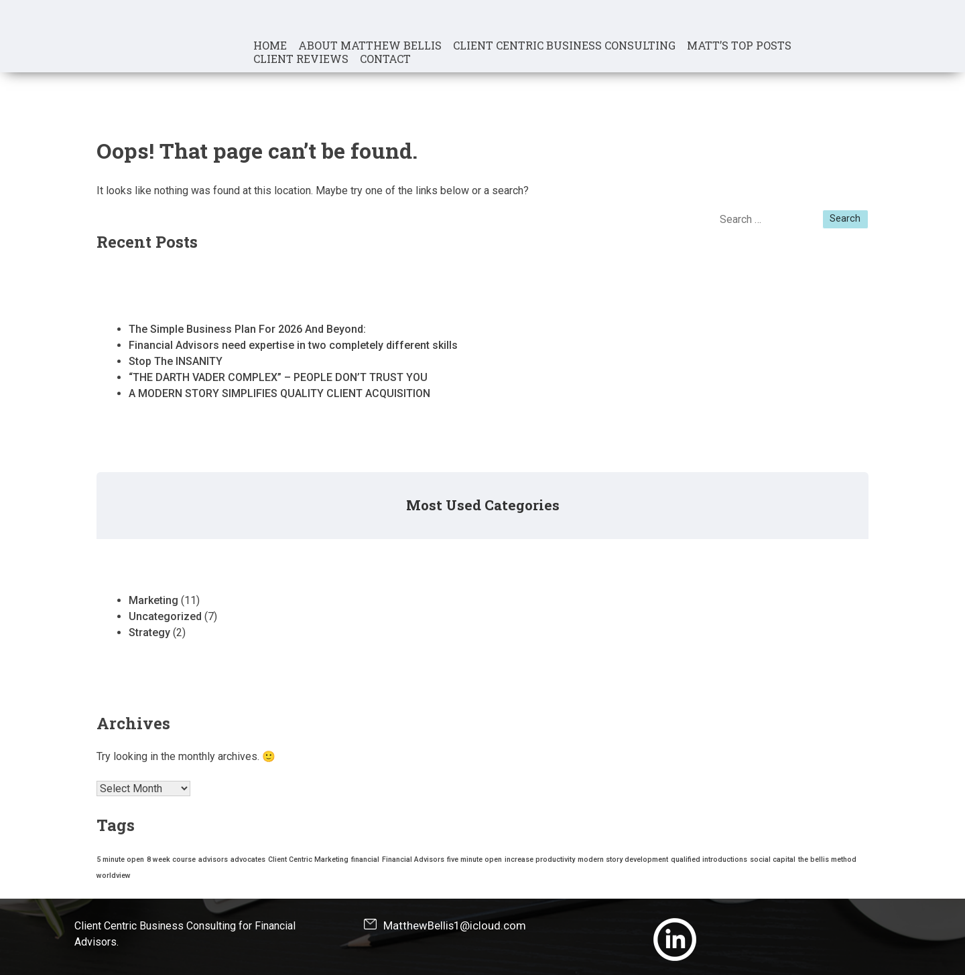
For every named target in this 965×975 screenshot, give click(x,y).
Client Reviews (300, 59)
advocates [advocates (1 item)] (248, 859)
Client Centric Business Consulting (564, 45)
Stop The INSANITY (175, 361)
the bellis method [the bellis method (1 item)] (827, 859)
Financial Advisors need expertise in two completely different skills (293, 345)
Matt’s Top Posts (739, 45)
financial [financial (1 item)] (365, 859)
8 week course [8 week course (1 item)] (171, 859)
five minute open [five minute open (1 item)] (474, 859)
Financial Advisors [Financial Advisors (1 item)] (413, 859)
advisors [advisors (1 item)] (213, 859)
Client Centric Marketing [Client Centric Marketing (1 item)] (308, 859)
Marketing (153, 600)
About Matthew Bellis (370, 45)
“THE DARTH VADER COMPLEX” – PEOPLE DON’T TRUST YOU (278, 377)
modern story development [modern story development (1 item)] (623, 859)
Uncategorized (165, 616)
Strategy (149, 632)
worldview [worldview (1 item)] (113, 875)
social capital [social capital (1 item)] (772, 859)
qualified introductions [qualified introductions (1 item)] (709, 859)
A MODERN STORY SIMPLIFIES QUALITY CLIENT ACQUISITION (279, 393)
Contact (385, 59)
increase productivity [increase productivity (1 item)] (540, 859)
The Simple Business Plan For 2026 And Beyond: (247, 329)
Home (270, 45)
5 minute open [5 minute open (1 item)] (120, 859)
